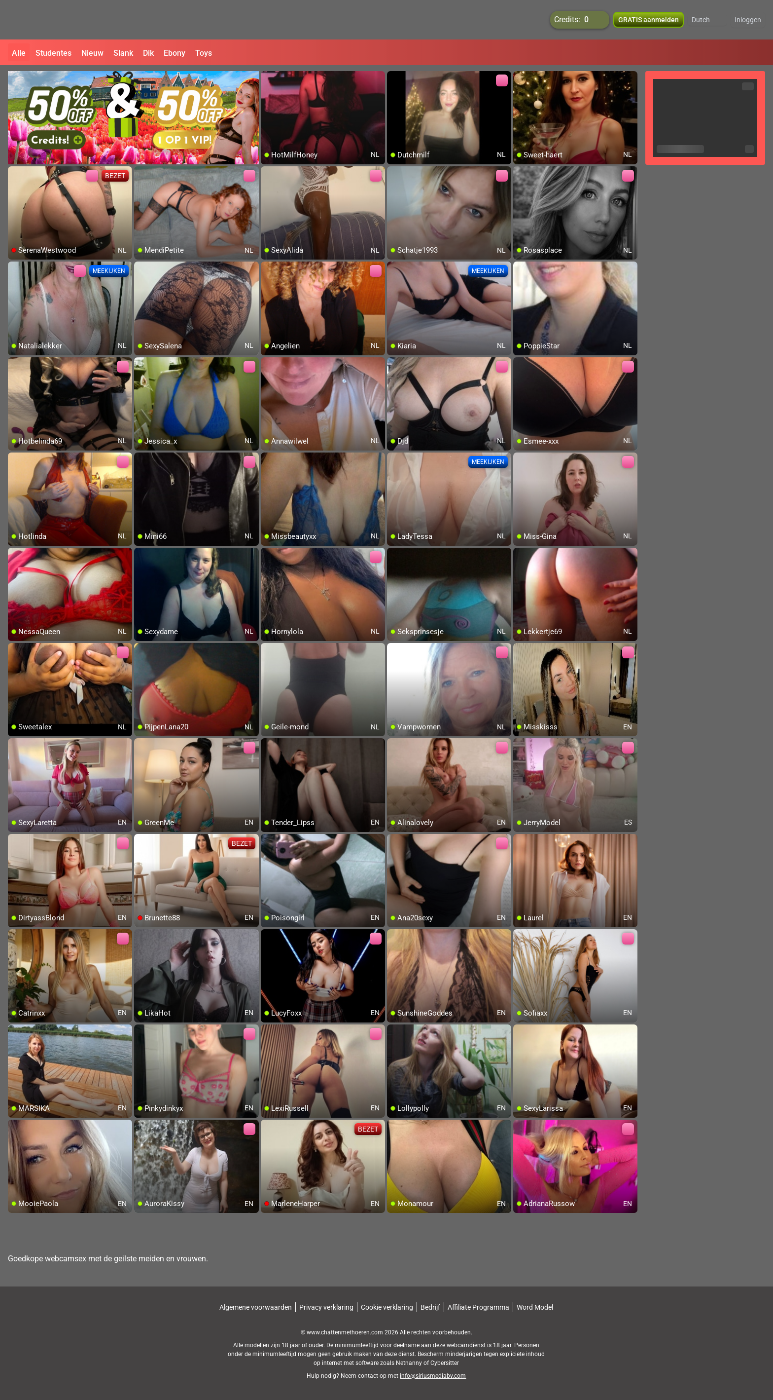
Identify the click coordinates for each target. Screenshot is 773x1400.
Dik (148, 53)
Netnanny (409, 1363)
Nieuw (92, 53)
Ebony (174, 53)
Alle (19, 53)
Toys (203, 53)
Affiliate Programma (478, 1307)
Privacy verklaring (326, 1307)
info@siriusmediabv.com (433, 1375)
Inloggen (748, 20)
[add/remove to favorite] (269, 79)
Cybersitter (444, 1363)
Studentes (53, 53)
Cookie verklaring (387, 1307)
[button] (707, 20)
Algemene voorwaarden (255, 1307)
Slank (123, 53)
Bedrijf (430, 1307)
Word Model (535, 1307)
